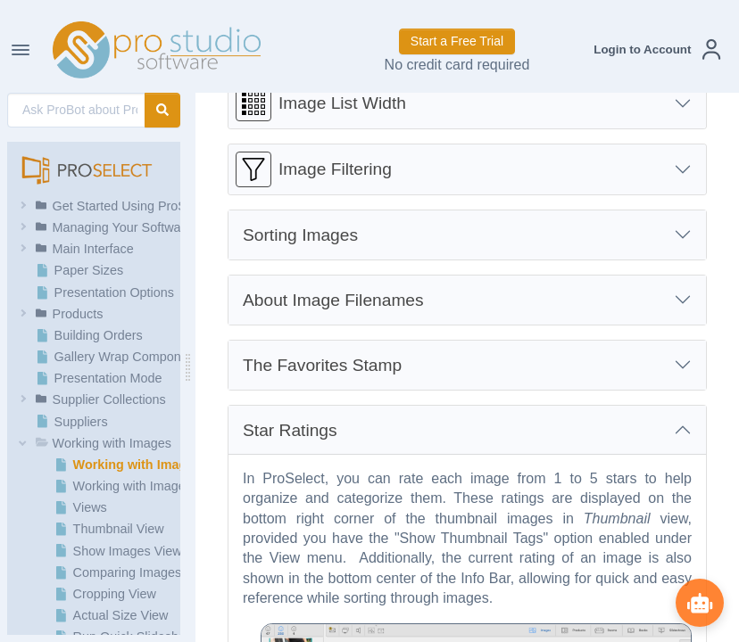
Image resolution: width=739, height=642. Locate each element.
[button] (656, 49)
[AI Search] (76, 110)
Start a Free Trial (457, 41)
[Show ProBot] (699, 602)
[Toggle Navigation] (20, 50)
